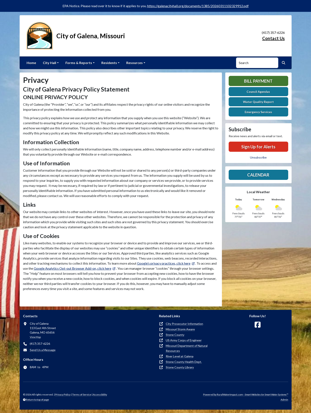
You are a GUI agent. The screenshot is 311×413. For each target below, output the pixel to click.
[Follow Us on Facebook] (258, 324)
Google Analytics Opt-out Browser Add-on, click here (72, 268)
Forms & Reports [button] (78, 63)
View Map (35, 337)
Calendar (258, 174)
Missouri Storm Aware (180, 329)
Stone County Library (180, 367)
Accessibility (100, 394)
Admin (284, 399)
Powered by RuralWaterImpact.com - (245, 394)
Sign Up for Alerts (258, 146)
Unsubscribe (258, 157)
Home (31, 63)
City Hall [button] (49, 63)
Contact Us (273, 38)
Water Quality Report (258, 102)
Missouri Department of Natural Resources (187, 348)
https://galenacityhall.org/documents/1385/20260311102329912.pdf (198, 6)
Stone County (175, 334)
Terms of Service (81, 394)
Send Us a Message (43, 350)
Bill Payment (258, 80)
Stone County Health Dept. (184, 362)
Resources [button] (134, 63)
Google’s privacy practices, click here (163, 263)
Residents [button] (109, 63)
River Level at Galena (179, 356)
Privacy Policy (63, 394)
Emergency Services (258, 112)
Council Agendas (258, 91)
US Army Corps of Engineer (184, 340)
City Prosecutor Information (184, 323)
